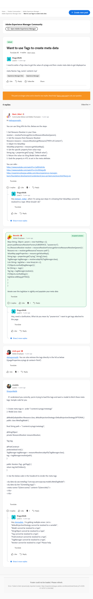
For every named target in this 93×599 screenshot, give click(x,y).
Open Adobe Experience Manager (23, 29)
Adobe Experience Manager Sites (11, 13)
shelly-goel (16, 351)
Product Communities (14, 11)
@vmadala (19, 522)
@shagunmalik (15, 120)
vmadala (15, 385)
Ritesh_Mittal (17, 114)
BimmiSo (16, 235)
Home (3, 11)
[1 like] (28, 187)
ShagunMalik (17, 58)
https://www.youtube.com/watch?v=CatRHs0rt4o (26, 167)
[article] (45, 151)
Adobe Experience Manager (31, 11)
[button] (79, 12)
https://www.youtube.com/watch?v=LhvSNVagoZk (26, 170)
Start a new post (62, 96)
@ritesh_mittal (21, 199)
